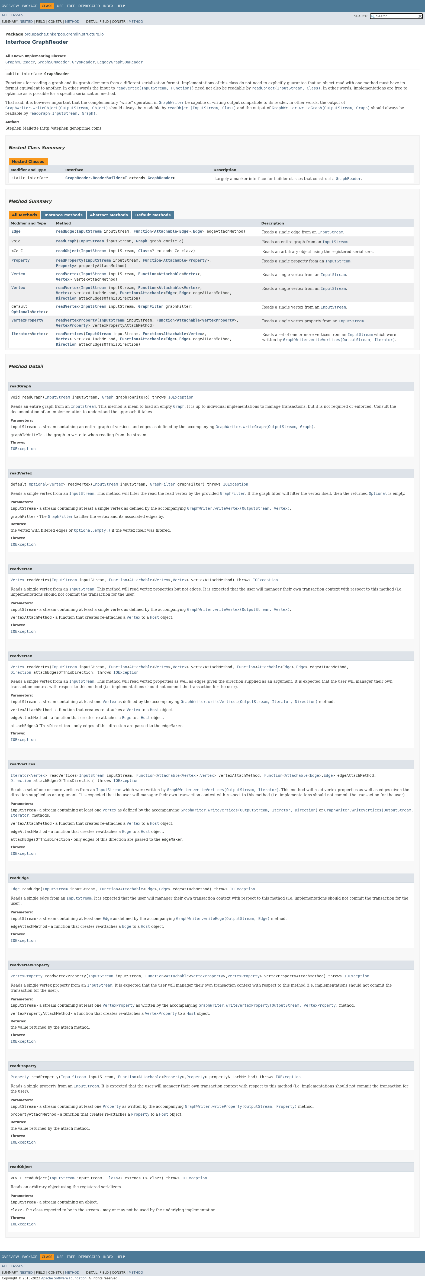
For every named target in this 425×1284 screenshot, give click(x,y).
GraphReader (160, 178)
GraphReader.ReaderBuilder (94, 178)
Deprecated (89, 6)
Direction (66, 298)
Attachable (165, 231)
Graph (141, 241)
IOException (181, 397)
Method (72, 22)
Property (20, 260)
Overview (10, 6)
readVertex (67, 274)
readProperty (69, 260)
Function (143, 231)
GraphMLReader (20, 62)
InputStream (89, 231)
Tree (71, 6)
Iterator (20, 334)
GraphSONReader (53, 62)
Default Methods (153, 215)
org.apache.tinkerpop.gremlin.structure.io (64, 34)
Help (121, 6)
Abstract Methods (109, 215)
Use (60, 6)
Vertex (18, 274)
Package (29, 6)
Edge (16, 231)
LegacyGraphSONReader (120, 62)
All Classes (12, 15)
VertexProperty (27, 320)
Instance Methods (63, 215)
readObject (67, 251)
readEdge (65, 231)
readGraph (66, 241)
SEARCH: (361, 16)
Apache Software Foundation (63, 1278)
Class (144, 251)
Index (108, 6)
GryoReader (83, 62)
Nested (26, 22)
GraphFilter (150, 306)
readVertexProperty (76, 320)
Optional (20, 312)
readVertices (69, 334)
